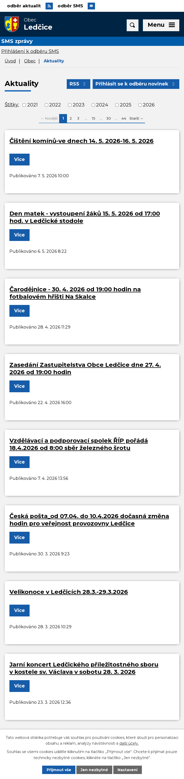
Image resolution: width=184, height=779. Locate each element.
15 (93, 118)
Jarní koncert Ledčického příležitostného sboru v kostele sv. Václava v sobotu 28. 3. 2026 (83, 668)
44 (123, 118)
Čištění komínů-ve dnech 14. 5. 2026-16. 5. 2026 (81, 140)
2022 (55, 105)
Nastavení (127, 769)
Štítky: (12, 105)
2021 (32, 105)
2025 (125, 105)
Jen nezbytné (94, 769)
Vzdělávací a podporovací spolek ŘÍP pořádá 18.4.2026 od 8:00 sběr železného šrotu (78, 444)
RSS (79, 84)
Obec (30, 60)
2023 (79, 105)
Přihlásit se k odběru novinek (136, 84)
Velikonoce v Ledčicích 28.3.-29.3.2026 (68, 591)
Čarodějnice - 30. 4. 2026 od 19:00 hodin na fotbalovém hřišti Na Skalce (75, 293)
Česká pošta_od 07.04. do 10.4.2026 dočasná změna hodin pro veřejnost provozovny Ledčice (89, 519)
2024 (102, 105)
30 (108, 118)
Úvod (10, 60)
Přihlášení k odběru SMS (30, 51)
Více (19, 159)
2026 (149, 105)
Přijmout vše (59, 769)
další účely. (129, 743)
